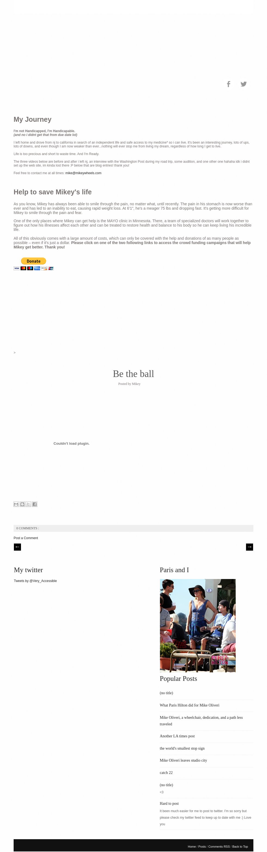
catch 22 (166, 773)
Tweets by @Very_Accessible (35, 581)
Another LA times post (177, 736)
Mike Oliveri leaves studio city (183, 760)
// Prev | (17, 547)
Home (192, 846)
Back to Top (240, 846)
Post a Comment (26, 538)
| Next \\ (249, 547)
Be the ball (133, 374)
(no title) (166, 693)
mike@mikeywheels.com (83, 173)
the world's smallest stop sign (182, 748)
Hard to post (169, 803)
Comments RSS (219, 846)
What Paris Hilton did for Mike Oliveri (190, 705)
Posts (202, 846)
